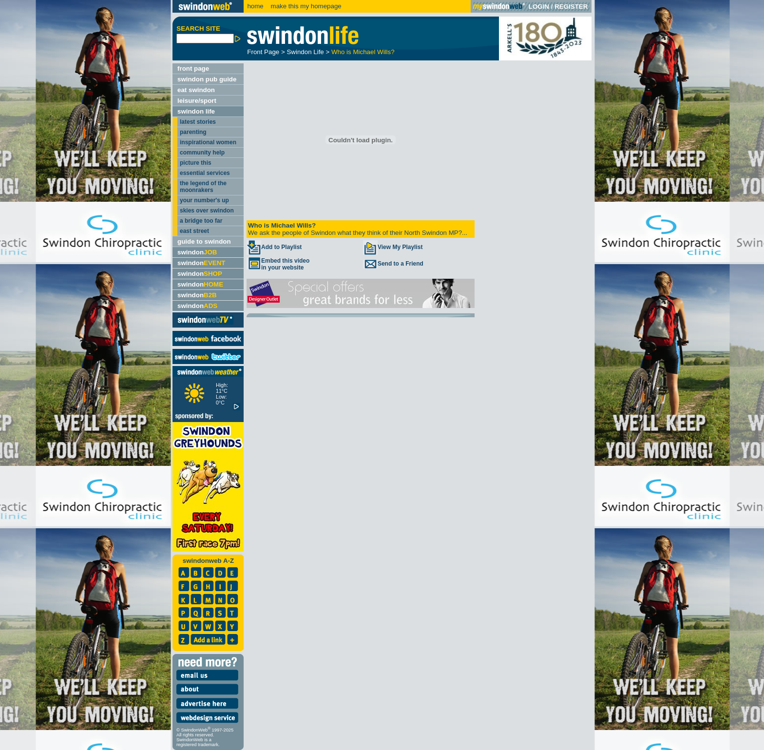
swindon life (196, 111)
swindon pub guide (206, 79)
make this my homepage (305, 6)
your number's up (204, 200)
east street (194, 231)
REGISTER (571, 6)
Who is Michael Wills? (363, 52)
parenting (193, 132)
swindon (197, 252)
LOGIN (539, 6)
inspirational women (208, 142)
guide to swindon (204, 241)
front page (193, 68)
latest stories (198, 121)
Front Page (263, 52)
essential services (205, 173)
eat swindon (196, 90)
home (255, 6)
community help (202, 152)
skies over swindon (207, 210)
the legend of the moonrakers (203, 186)
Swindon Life (305, 52)
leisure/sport (196, 100)
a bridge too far (201, 220)
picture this (195, 162)
